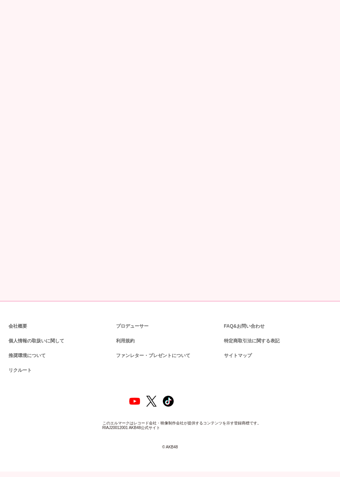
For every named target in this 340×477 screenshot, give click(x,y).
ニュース (38, 43)
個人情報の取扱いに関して (36, 340)
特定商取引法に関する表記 (251, 340)
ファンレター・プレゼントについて (149, 355)
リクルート (19, 369)
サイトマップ (236, 355)
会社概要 (18, 325)
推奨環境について (26, 355)
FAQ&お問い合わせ (244, 325)
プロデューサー (131, 325)
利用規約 (125, 340)
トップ (14, 43)
